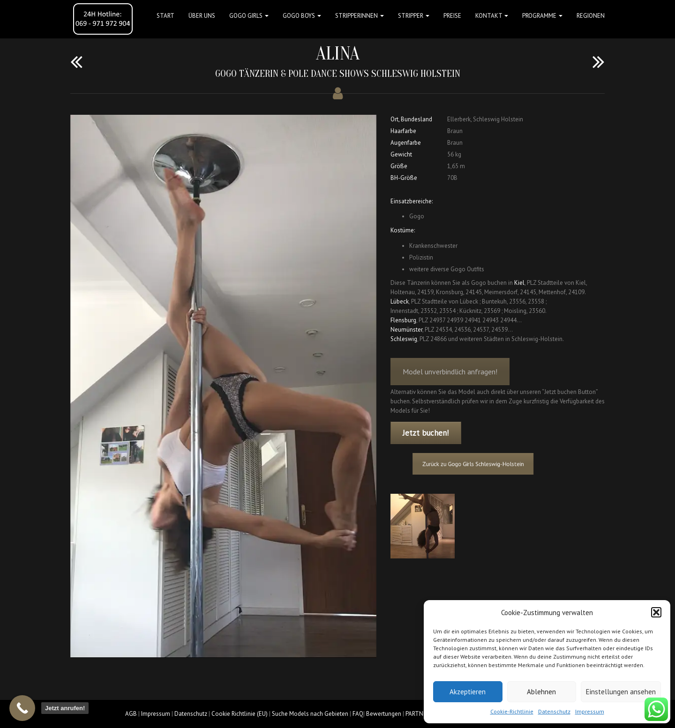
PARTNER (417, 714)
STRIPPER (413, 16)
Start (165, 16)
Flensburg (403, 320)
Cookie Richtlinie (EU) (239, 714)
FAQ (357, 714)
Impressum (589, 711)
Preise (452, 16)
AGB (131, 714)
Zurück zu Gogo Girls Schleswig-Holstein (477, 464)
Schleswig (403, 339)
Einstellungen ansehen (621, 691)
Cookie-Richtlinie (511, 711)
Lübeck (399, 301)
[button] (656, 612)
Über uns (201, 16)
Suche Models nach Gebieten (310, 714)
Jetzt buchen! (426, 433)
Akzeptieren (468, 691)
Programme (542, 16)
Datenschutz (554, 711)
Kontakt (491, 16)
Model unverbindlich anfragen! (450, 377)
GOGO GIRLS (249, 16)
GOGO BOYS (302, 16)
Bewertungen (383, 714)
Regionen (591, 16)
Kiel (519, 283)
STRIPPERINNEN (359, 16)
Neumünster (406, 330)
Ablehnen (541, 691)
